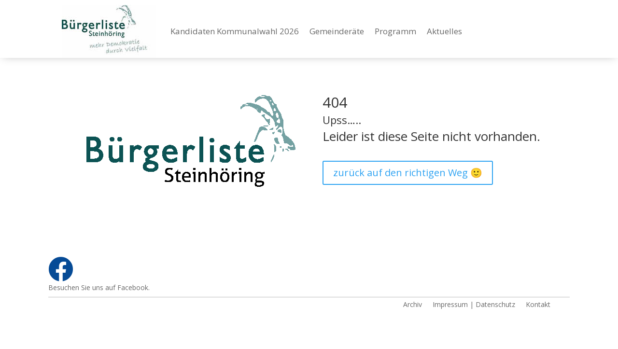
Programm (395, 31)
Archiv (412, 304)
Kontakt (538, 304)
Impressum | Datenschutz (474, 304)
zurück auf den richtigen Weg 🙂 (407, 172)
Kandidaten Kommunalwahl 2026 (234, 31)
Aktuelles (444, 31)
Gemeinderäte (336, 31)
